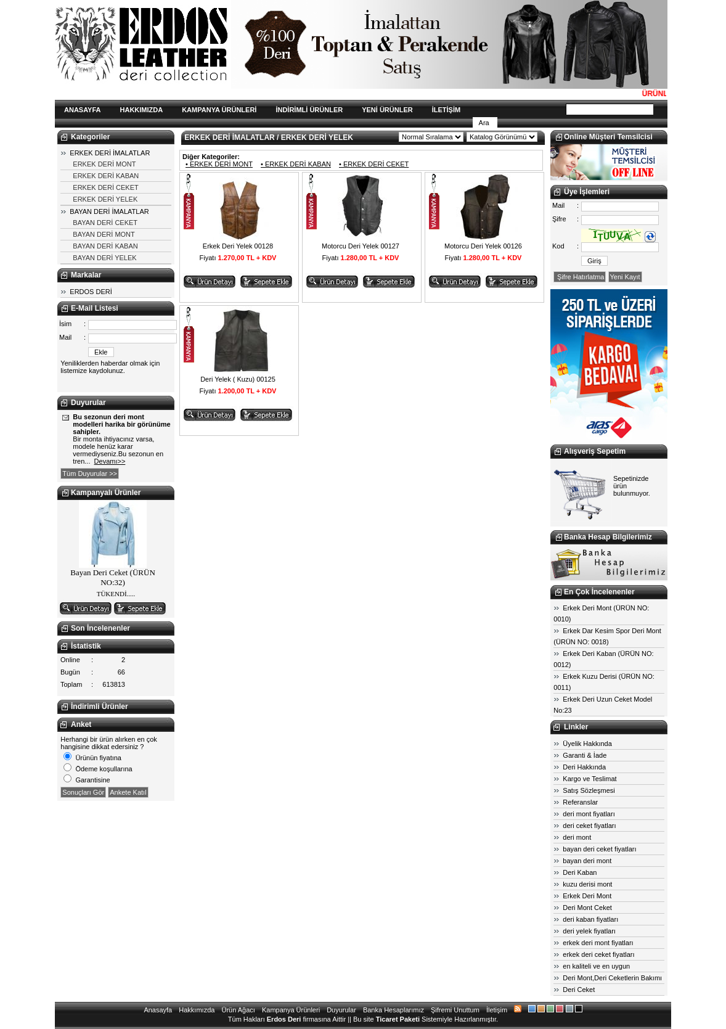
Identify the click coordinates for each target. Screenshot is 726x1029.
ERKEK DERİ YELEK (105, 199)
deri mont (577, 837)
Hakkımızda (196, 1010)
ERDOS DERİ (91, 291)
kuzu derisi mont (587, 884)
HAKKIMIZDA (141, 109)
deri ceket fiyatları (589, 825)
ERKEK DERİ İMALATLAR (110, 153)
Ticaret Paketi (398, 1019)
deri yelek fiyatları (589, 931)
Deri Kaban (580, 872)
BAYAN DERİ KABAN (105, 246)
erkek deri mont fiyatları (598, 942)
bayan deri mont (587, 860)
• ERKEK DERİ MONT (219, 164)
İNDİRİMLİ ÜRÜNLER (309, 109)
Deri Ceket (579, 989)
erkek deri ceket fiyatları (598, 954)
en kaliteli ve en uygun (596, 966)
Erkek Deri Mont (587, 896)
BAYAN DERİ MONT (103, 234)
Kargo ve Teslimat (589, 778)
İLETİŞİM (446, 109)
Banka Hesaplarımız (393, 1010)
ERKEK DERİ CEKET (105, 187)
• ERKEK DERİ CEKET (374, 164)
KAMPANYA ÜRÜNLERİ (219, 109)
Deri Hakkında (584, 767)
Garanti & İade (584, 755)
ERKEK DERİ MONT (104, 164)
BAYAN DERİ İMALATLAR (109, 211)
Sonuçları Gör (83, 792)
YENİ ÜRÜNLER (387, 109)
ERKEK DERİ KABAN (106, 175)
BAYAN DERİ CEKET (105, 222)
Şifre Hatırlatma (579, 277)
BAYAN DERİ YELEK (104, 257)
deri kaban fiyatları (590, 919)
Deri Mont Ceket (587, 907)
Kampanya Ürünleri (291, 1010)
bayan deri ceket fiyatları (599, 849)
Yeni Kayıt (625, 277)
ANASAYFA (82, 109)
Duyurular (341, 1010)
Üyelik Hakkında (587, 743)
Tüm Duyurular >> (89, 473)
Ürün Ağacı (238, 1010)
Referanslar (580, 802)
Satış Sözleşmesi (588, 790)
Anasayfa (158, 1010)
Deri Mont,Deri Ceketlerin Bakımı (612, 978)
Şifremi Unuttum (455, 1010)
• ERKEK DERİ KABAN (296, 164)
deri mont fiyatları (588, 814)
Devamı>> (110, 461)
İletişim (496, 1010)
